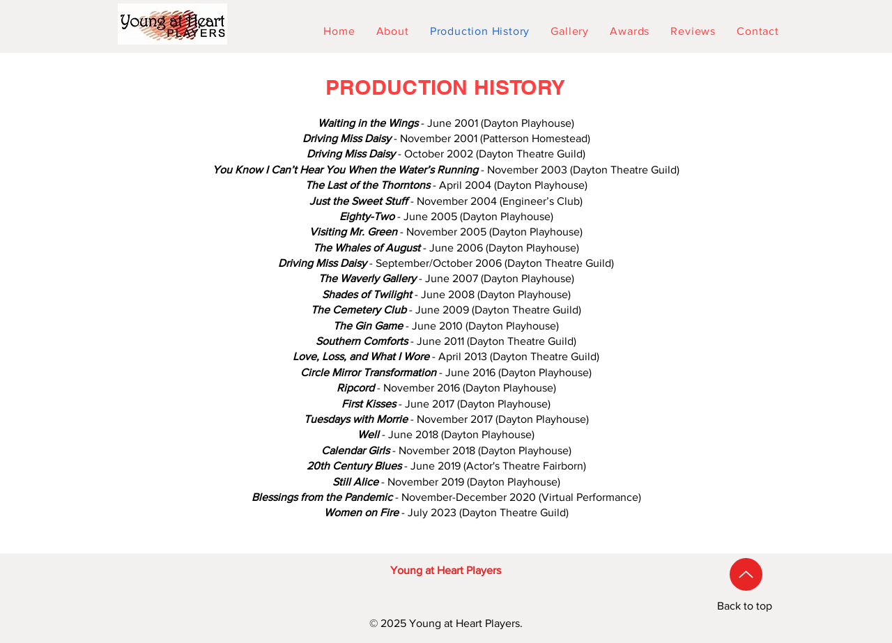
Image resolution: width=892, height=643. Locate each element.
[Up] (746, 574)
